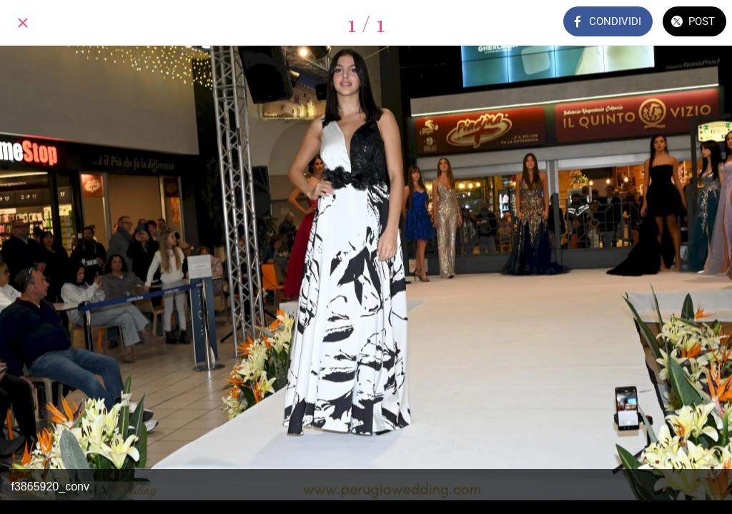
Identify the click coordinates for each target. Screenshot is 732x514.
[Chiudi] (22, 22)
